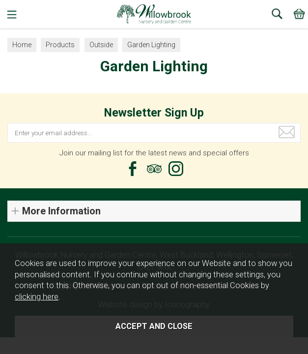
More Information (61, 211)
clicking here (36, 296)
